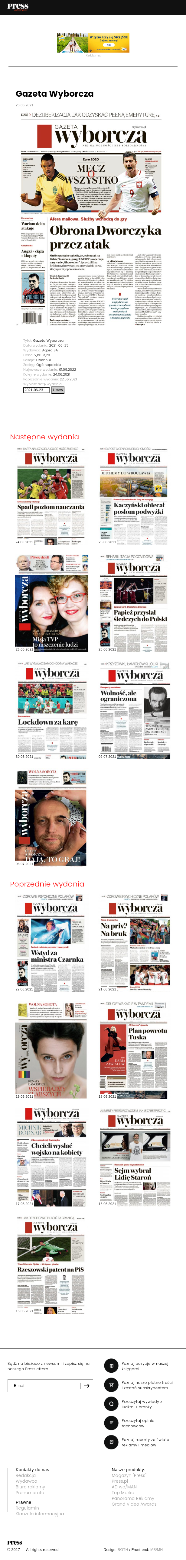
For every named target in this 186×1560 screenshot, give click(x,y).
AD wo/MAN (124, 1487)
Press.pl (120, 1481)
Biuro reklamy (30, 1487)
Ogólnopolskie (48, 364)
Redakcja (26, 1475)
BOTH (123, 1550)
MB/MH (156, 1550)
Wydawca (27, 1481)
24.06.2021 (61, 374)
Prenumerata (30, 1493)
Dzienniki (43, 359)
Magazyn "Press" (129, 1475)
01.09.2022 (67, 369)
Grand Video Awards (134, 1504)
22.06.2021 (68, 379)
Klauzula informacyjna (40, 1514)
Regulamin (27, 1508)
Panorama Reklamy (133, 1498)
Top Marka (123, 1493)
